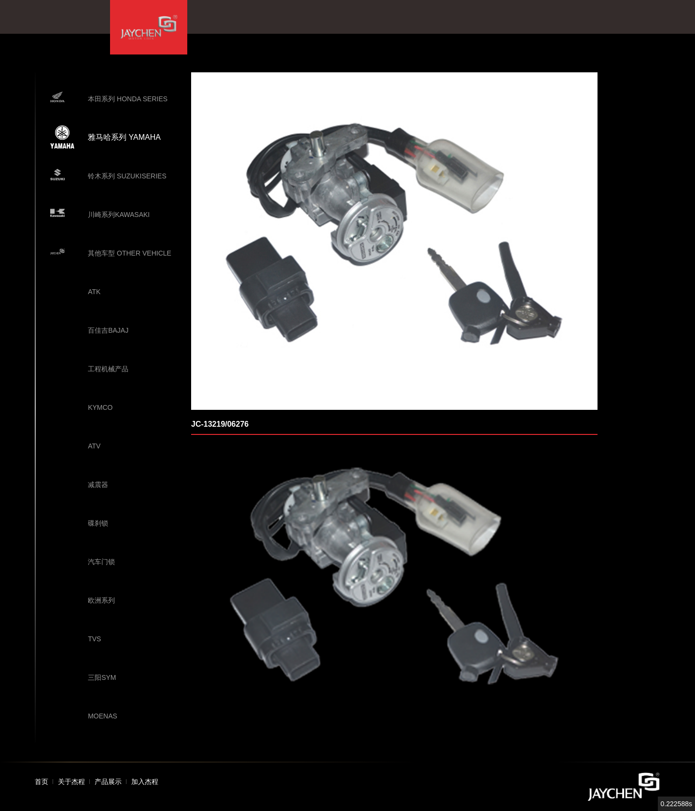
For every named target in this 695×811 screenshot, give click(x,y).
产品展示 (108, 781)
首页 (41, 781)
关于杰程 (71, 781)
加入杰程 (144, 781)
